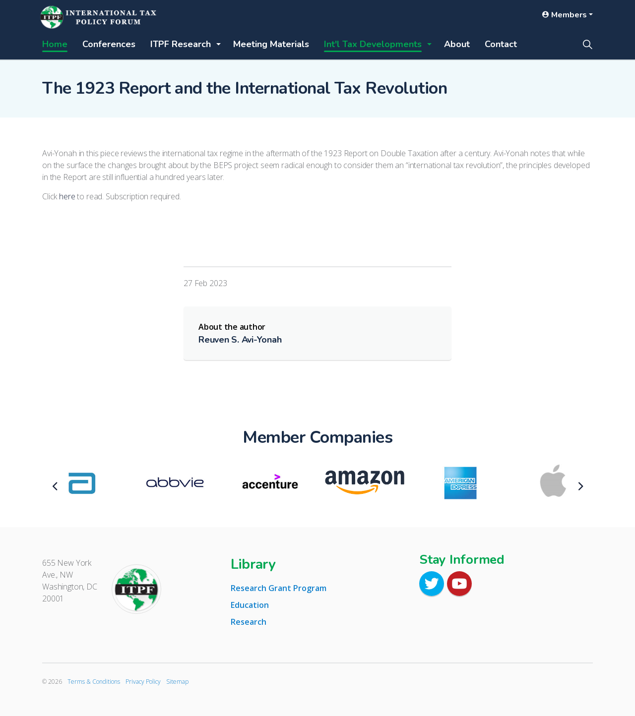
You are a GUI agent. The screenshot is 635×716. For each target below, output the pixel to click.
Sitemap (177, 681)
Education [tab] (250, 604)
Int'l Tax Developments (373, 44)
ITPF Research (180, 44)
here (67, 196)
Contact (501, 44)
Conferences (108, 44)
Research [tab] (248, 621)
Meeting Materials (271, 44)
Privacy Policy (143, 681)
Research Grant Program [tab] (278, 588)
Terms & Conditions (93, 681)
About (457, 44)
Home (54, 44)
